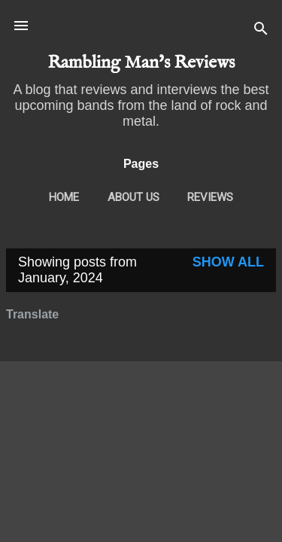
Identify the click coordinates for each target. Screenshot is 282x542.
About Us (133, 197)
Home (64, 197)
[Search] (261, 30)
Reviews (210, 197)
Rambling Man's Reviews (141, 63)
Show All (228, 261)
